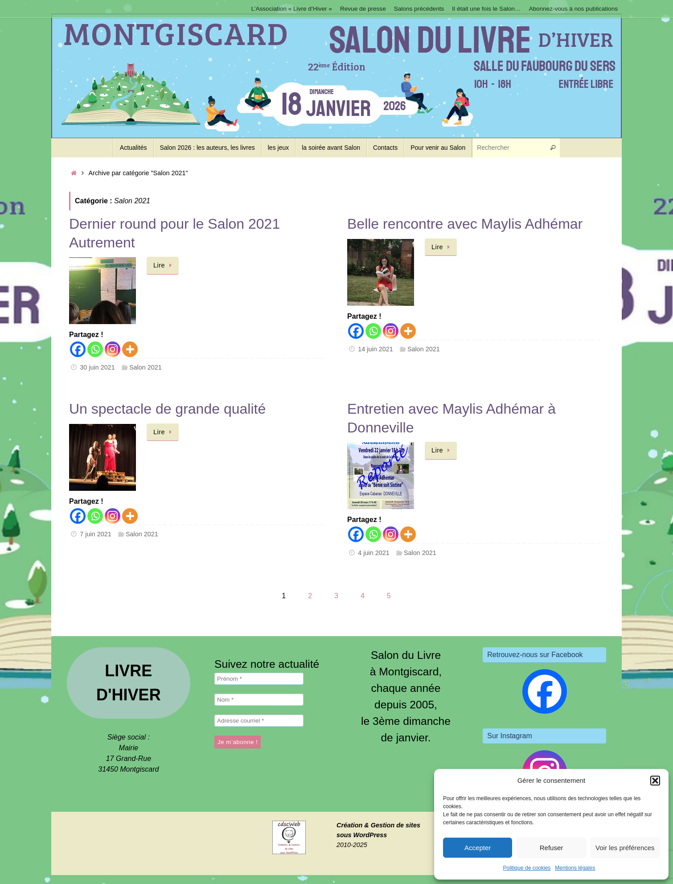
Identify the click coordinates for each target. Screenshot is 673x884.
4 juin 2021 (373, 552)
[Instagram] (112, 349)
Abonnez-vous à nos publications (573, 8)
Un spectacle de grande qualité (167, 409)
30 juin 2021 (97, 367)
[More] (130, 349)
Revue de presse (363, 8)
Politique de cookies (527, 868)
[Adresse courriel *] (259, 721)
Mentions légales (575, 868)
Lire (164, 265)
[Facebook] (78, 349)
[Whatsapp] (95, 349)
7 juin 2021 (95, 534)
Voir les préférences (625, 847)
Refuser (551, 847)
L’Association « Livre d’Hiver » (291, 8)
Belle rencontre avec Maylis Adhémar (465, 224)
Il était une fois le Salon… (486, 8)
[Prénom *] (259, 679)
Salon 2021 (145, 367)
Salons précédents (419, 8)
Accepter (477, 847)
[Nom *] (259, 700)
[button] (655, 780)
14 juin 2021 (375, 349)
